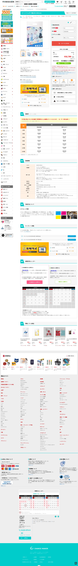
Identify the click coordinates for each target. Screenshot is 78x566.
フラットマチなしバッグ (36, 16)
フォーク (41, 414)
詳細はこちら (3, 485)
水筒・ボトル (43, 391)
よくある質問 (42, 559)
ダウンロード (72, 236)
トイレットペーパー (24, 435)
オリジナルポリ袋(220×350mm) (26, 82)
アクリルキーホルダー (64, 404)
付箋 (1, 425)
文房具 (2, 401)
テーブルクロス (62, 420)
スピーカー (42, 446)
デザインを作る (43, 102)
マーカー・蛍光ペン (4, 420)
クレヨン (2, 423)
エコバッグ (22, 401)
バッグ (23, 16)
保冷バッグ (22, 411)
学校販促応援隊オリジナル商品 (7, 384)
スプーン (41, 412)
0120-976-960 (59, 6)
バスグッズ (22, 426)
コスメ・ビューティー (64, 435)
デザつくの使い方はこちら (35, 105)
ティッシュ (23, 391)
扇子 (61, 432)
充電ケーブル (42, 436)
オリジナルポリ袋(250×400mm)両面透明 (28, 76)
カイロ (2, 437)
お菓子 (2, 390)
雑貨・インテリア (63, 392)
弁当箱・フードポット (44, 401)
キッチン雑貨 (42, 398)
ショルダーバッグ (24, 403)
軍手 (60, 390)
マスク (22, 431)
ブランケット (3, 440)
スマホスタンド (43, 441)
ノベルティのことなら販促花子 (38, 519)
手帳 (1, 406)
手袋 (61, 388)
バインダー (3, 413)
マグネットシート (63, 408)
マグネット (62, 406)
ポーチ (22, 406)
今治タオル (22, 384)
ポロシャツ (62, 382)
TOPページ (22, 9)
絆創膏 (22, 438)
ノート (2, 403)
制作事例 (49, 557)
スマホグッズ (43, 432)
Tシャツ (61, 380)
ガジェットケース (43, 449)
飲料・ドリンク (4, 395)
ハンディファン (63, 441)
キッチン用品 (43, 394)
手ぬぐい (22, 385)
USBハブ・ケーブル (43, 428)
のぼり (61, 426)
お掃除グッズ (42, 383)
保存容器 (41, 399)
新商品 (2, 378)
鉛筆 (1, 421)
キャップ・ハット (63, 385)
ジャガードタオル (24, 389)
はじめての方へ (11, 6)
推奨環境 (35, 559)
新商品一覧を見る (71, 355)
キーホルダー (62, 394)
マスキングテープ (4, 411)
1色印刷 (63, 16)
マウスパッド (42, 430)
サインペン (3, 418)
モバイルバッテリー (43, 434)
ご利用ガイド (18, 6)
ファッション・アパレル (65, 378)
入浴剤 (22, 428)
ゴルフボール (62, 414)
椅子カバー (62, 422)
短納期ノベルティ (4, 381)
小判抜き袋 (43, 16)
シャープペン (3, 416)
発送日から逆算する (63, 281)
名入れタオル (23, 380)
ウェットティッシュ (24, 440)
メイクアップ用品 (63, 438)
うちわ (2, 398)
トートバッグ (23, 399)
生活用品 (42, 381)
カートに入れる (63, 43)
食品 (2, 392)
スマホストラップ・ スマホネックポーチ (47, 444)
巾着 (21, 408)
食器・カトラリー (43, 406)
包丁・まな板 (42, 403)
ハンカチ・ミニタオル (24, 387)
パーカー (61, 384)
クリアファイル (3, 426)
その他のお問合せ (59, 97)
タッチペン (42, 439)
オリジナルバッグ (30, 9)
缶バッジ (61, 398)
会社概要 (35, 557)
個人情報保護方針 (43, 557)
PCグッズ (42, 426)
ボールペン (3, 415)
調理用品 (41, 404)
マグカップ (42, 386)
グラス (41, 417)
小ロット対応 (48, 16)
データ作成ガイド (27, 231)
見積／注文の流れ (34, 6)
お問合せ (72, 6)
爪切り (22, 430)
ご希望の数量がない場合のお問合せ (63, 93)
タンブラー (42, 389)
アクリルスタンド (63, 396)
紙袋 (21, 416)
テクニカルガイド (26, 6)
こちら (33, 121)
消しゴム (2, 408)
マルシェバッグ (23, 413)
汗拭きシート (23, 447)
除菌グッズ (22, 433)
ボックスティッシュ (24, 395)
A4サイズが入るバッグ (29, 16)
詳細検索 (17, 1)
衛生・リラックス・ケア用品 (26, 424)
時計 (61, 411)
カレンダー (62, 444)
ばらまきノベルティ (5, 387)
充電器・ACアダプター (44, 438)
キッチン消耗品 (43, 396)
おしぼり (22, 444)
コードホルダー (43, 448)
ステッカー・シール (63, 399)
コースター (42, 421)
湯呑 (41, 419)
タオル (22, 378)
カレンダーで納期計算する (63, 63)
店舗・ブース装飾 (63, 417)
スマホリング (42, 443)
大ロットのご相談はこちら (61, 101)
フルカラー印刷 (68, 16)
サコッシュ (22, 404)
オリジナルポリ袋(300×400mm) (26, 81)
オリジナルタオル (24, 382)
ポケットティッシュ (24, 393)
